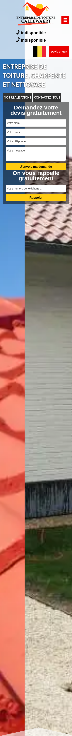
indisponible (31, 32)
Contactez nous (47, 97)
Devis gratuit (59, 51)
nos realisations (17, 97)
